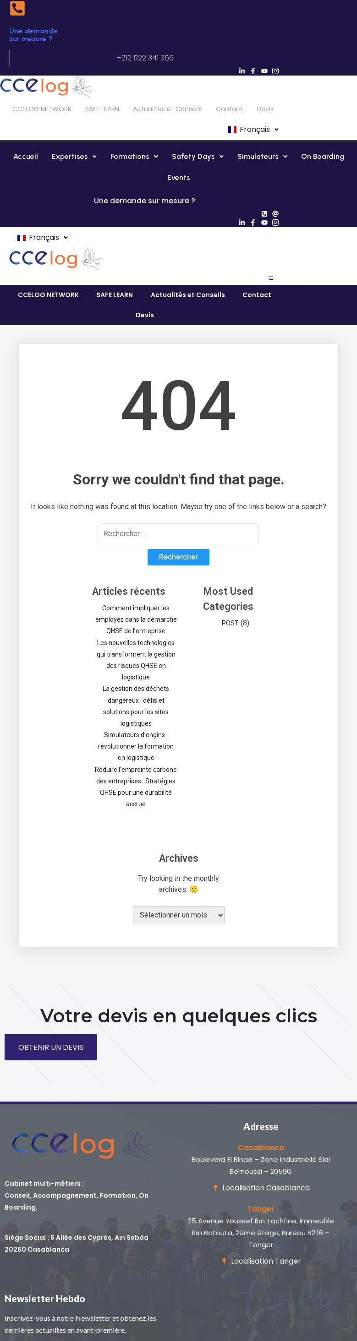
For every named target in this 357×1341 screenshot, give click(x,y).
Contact (229, 109)
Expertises (74, 156)
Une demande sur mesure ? (33, 35)
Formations (134, 156)
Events (178, 177)
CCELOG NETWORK (41, 109)
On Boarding (322, 156)
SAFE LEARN (102, 109)
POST (230, 623)
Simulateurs (262, 156)
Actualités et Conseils (167, 109)
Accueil (25, 156)
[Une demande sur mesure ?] (17, 9)
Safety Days (198, 156)
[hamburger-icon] (269, 278)
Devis (265, 109)
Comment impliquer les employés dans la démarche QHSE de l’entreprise (136, 619)
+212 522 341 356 (145, 58)
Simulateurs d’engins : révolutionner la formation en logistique (136, 746)
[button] (253, 129)
